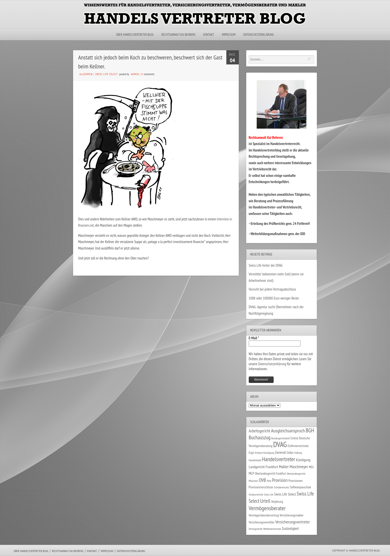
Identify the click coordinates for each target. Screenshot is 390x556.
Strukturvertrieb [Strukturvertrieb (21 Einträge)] (256, 494)
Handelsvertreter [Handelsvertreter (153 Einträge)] (278, 459)
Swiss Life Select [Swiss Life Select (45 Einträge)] (285, 494)
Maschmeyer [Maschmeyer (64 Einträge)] (299, 466)
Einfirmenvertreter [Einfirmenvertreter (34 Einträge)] (298, 446)
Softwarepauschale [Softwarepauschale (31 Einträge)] (300, 487)
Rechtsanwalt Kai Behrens (178, 35)
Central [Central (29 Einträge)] (294, 438)
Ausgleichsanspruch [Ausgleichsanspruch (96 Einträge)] (288, 430)
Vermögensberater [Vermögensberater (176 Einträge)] (267, 508)
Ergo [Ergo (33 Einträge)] (251, 452)
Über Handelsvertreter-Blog (135, 35)
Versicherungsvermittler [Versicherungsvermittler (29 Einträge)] (262, 522)
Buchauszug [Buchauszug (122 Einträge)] (260, 437)
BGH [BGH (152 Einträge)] (310, 430)
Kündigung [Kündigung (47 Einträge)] (303, 459)
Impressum (229, 35)
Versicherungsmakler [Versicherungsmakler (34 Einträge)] (292, 515)
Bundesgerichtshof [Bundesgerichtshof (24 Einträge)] (280, 438)
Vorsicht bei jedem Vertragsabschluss (272, 289)
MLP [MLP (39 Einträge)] (251, 473)
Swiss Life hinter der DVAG (266, 265)
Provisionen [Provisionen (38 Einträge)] (296, 480)
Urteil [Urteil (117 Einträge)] (265, 500)
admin (135, 74)
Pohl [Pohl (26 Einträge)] (269, 481)
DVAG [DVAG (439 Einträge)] (280, 444)
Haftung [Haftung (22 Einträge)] (298, 453)
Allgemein (86, 74)
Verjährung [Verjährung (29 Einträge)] (277, 502)
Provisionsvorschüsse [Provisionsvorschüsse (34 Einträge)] (261, 487)
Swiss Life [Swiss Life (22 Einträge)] (268, 494)
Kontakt (208, 35)
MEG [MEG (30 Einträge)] (311, 467)
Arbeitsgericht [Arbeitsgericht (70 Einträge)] (259, 431)
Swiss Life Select (106, 74)
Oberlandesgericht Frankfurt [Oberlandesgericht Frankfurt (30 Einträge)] (270, 473)
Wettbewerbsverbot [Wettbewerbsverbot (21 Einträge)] (272, 529)
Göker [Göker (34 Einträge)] (290, 452)
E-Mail (254, 338)
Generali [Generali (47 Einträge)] (280, 452)
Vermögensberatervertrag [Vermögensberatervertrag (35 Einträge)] (264, 515)
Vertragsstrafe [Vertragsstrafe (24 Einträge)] (255, 529)
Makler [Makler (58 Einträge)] (284, 466)
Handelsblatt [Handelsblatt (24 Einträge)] (255, 460)
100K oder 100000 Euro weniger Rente (274, 298)
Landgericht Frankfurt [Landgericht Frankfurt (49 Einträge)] (263, 466)
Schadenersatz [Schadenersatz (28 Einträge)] (281, 487)
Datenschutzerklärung (258, 35)
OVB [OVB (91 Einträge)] (262, 480)
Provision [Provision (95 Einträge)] (280, 480)
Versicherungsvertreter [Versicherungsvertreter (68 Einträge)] (292, 522)
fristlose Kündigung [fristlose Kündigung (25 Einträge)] (264, 453)
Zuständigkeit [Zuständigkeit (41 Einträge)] (290, 528)
